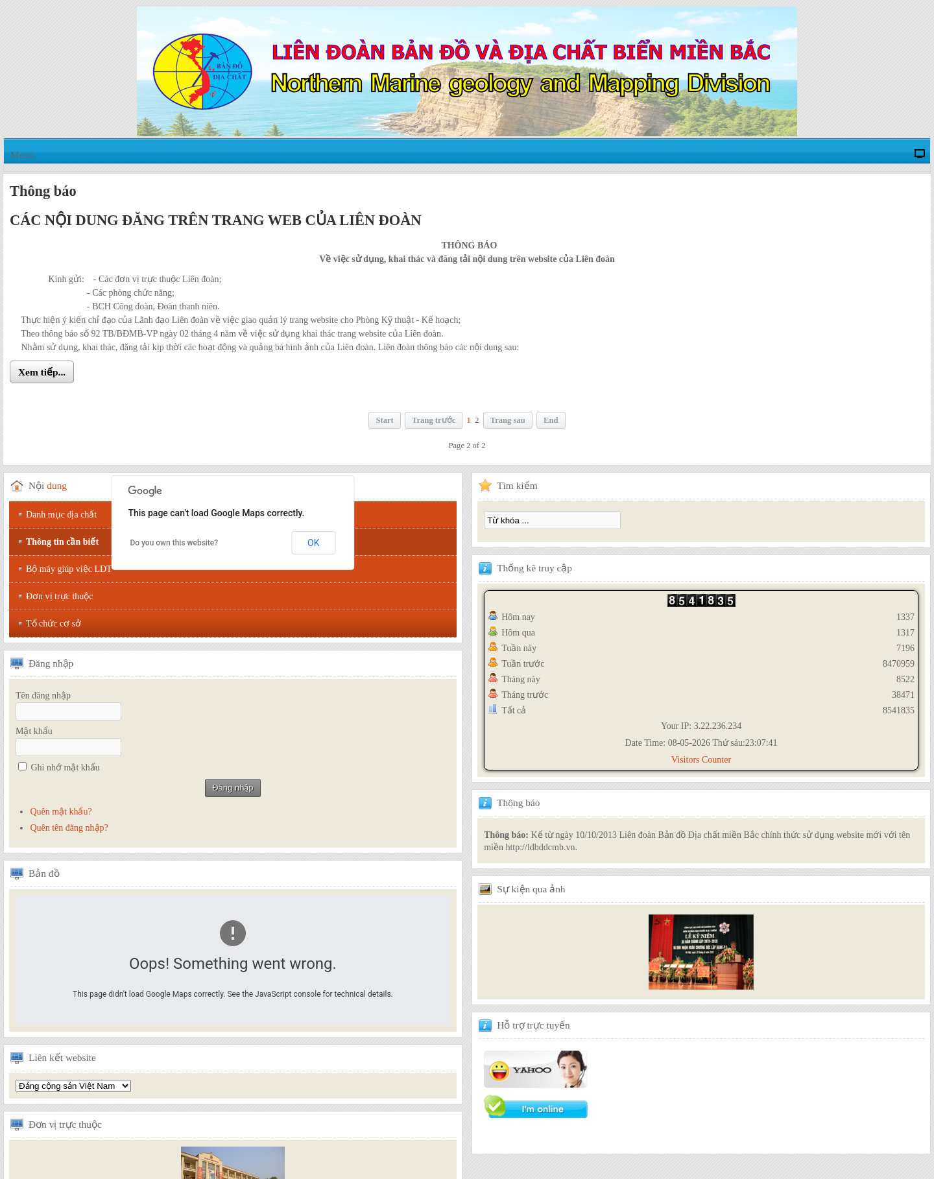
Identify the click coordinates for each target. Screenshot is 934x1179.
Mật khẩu (34, 731)
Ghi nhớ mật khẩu (65, 767)
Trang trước (433, 420)
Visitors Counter (701, 760)
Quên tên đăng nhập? (69, 828)
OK (313, 543)
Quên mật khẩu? (60, 811)
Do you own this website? (174, 542)
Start (384, 420)
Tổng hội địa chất (73, 1086)
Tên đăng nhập (43, 695)
